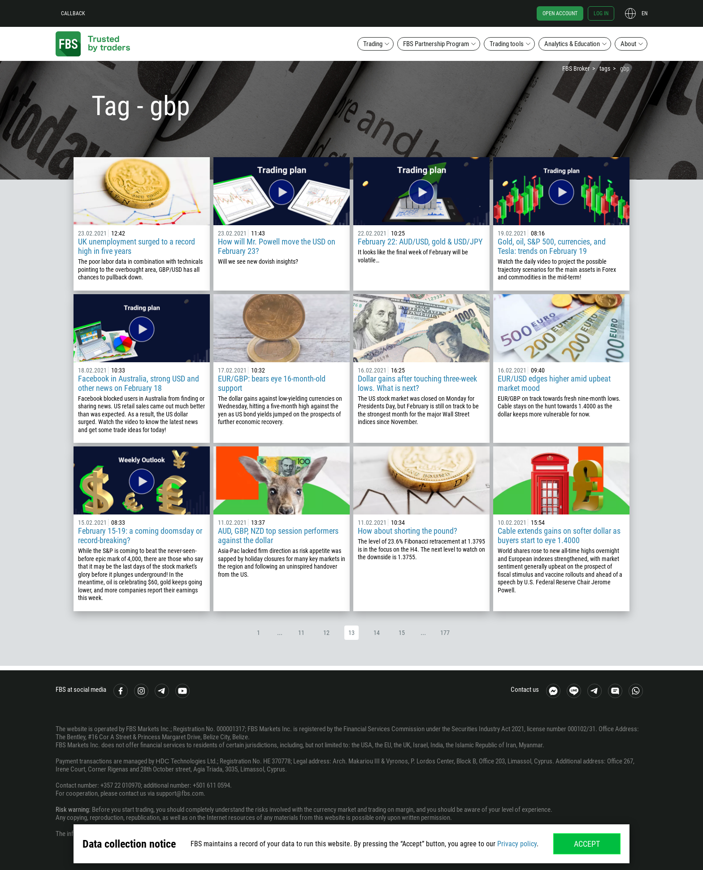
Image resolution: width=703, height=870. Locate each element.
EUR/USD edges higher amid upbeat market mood (554, 383)
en (644, 13)
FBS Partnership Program (436, 44)
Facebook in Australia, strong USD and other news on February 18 (138, 383)
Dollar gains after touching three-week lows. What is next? (417, 383)
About (628, 44)
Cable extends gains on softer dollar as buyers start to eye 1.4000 (559, 535)
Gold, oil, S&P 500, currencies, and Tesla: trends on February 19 (552, 246)
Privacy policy (517, 844)
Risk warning (72, 810)
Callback (73, 13)
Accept (587, 844)
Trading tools (507, 44)
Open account (559, 13)
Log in (601, 13)
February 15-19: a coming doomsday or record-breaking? (140, 535)
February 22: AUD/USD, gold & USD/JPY (420, 241)
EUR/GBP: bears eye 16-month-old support (271, 383)
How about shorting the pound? (407, 531)
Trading (372, 44)
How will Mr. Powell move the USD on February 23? (276, 246)
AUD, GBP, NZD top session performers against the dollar (278, 535)
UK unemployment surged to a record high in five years (136, 246)
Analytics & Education (572, 44)
